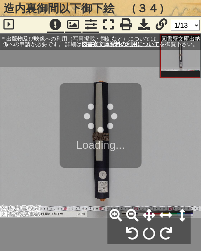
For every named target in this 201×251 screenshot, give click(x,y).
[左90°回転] (132, 234)
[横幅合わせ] (165, 215)
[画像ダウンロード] (144, 25)
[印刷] (126, 25)
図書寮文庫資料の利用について (120, 44)
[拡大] (115, 215)
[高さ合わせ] (182, 215)
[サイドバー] (8, 25)
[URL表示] (161, 25)
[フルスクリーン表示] (108, 25)
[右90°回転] (165, 234)
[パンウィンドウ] (73, 25)
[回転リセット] (149, 234)
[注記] (55, 25)
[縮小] (132, 215)
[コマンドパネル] (90, 25)
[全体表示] (149, 215)
